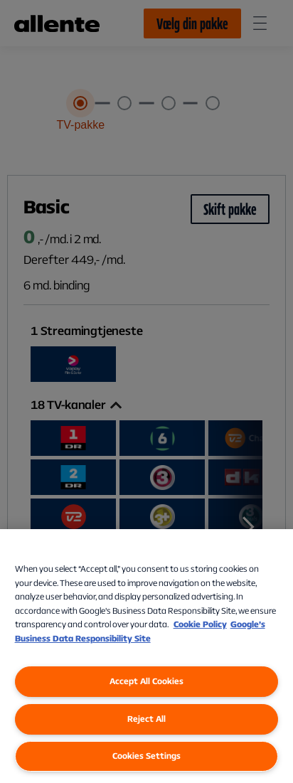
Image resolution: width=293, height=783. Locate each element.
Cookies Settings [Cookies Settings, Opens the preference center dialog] (146, 755)
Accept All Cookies (146, 681)
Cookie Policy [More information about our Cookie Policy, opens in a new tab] (200, 624)
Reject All (146, 718)
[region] (146, 656)
